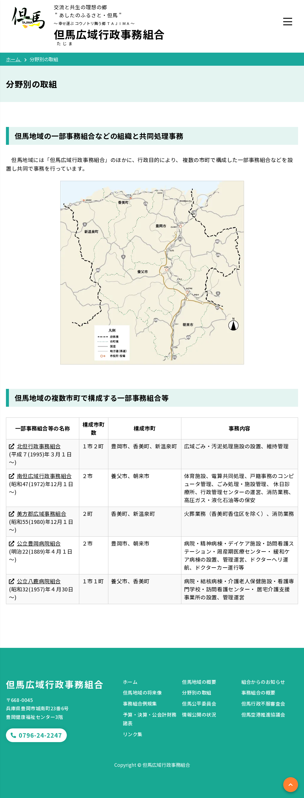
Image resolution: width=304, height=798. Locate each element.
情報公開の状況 (199, 714)
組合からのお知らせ (263, 681)
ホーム (130, 681)
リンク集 (132, 734)
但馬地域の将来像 (142, 692)
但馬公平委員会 (199, 703)
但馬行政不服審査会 (263, 703)
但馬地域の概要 (199, 681)
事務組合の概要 (258, 692)
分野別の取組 (196, 692)
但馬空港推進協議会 (263, 714)
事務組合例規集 (140, 703)
